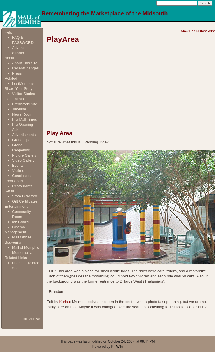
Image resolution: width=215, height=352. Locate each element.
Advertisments (24, 135)
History (201, 31)
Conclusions (22, 176)
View (184, 31)
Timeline (19, 109)
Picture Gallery (24, 155)
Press (17, 73)
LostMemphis (23, 83)
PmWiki (117, 347)
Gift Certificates (24, 201)
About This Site (24, 63)
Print (211, 31)
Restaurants (22, 186)
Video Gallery (23, 160)
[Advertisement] (22, 293)
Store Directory (24, 196)
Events (18, 165)
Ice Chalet (20, 222)
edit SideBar (31, 318)
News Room (22, 114)
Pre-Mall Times (24, 119)
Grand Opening (24, 140)
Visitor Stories (23, 94)
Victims (18, 170)
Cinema (18, 227)
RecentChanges (25, 68)
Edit (192, 31)
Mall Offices (22, 237)
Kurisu (64, 302)
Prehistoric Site (24, 104)
